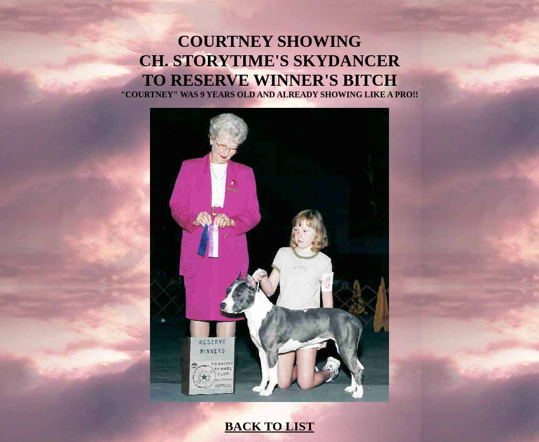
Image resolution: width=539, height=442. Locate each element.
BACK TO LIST (269, 426)
